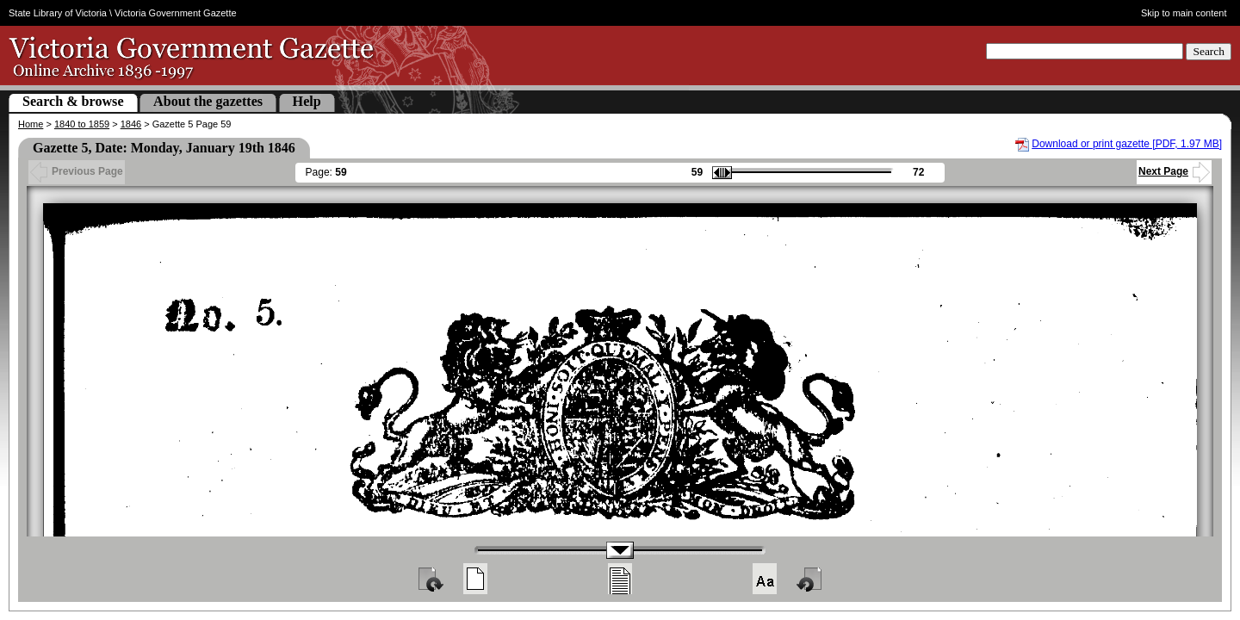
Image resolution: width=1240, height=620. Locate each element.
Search (1208, 51)
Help (307, 101)
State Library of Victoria (58, 13)
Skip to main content (1184, 13)
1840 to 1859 (81, 124)
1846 (131, 124)
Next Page (1174, 171)
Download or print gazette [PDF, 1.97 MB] (1127, 144)
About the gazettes (208, 101)
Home (30, 124)
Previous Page (76, 171)
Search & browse (73, 101)
